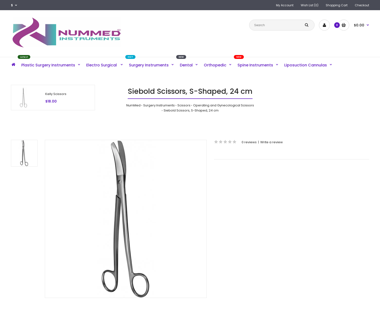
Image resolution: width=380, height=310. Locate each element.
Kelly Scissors (55, 94)
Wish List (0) (309, 5)
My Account (284, 5)
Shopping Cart (337, 5)
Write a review (271, 142)
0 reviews (249, 142)
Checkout (362, 5)
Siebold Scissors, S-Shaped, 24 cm (191, 110)
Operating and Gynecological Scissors (223, 105)
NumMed (133, 105)
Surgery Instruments (159, 105)
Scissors (183, 105)
